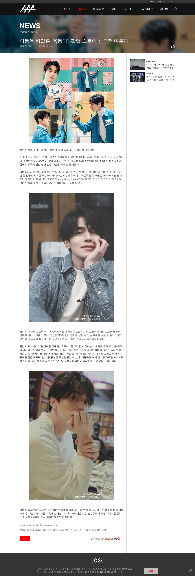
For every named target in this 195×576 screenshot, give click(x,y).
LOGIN (161, 2)
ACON (164, 9)
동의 (151, 571)
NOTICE (129, 9)
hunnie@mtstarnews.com (45, 525)
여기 (102, 572)
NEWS (83, 9)
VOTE (114, 9)
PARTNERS (147, 9)
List (25, 538)
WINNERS (99, 9)
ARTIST (68, 9)
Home (23, 31)
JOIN (151, 2)
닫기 (190, 570)
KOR (170, 1)
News (33, 31)
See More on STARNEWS (106, 538)
